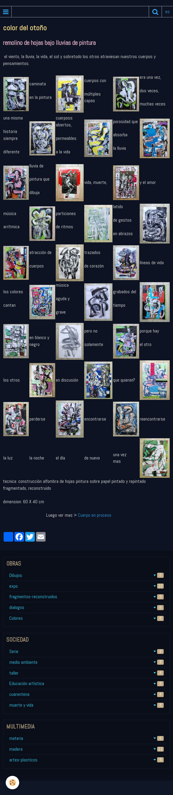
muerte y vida (86, 705)
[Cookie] (12, 782)
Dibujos (86, 575)
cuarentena (86, 694)
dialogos (86, 607)
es (167, 11)
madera (86, 749)
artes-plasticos (86, 760)
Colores (86, 618)
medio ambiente (86, 662)
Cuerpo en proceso (94, 515)
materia (86, 738)
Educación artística (86, 683)
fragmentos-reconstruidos (86, 596)
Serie (86, 651)
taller (86, 673)
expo (86, 586)
